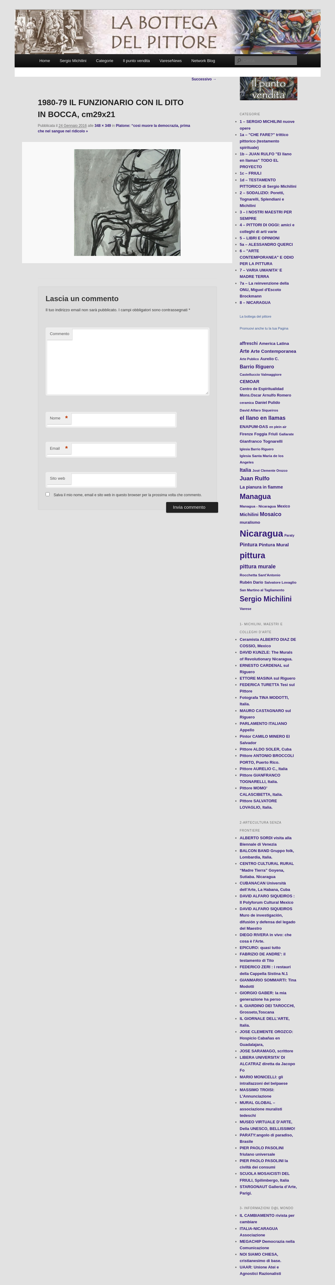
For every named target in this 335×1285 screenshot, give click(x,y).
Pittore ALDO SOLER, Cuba (266, 749)
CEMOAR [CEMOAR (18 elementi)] (249, 381)
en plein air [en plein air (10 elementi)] (277, 427)
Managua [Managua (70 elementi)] (255, 496)
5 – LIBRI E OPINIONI (260, 238)
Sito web (57, 478)
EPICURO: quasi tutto (260, 947)
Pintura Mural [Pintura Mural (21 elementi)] (274, 544)
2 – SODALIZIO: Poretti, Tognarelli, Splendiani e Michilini (262, 199)
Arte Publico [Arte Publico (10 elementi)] (249, 359)
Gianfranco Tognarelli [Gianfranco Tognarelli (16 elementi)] (261, 441)
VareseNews (170, 60)
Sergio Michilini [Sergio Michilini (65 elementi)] (266, 599)
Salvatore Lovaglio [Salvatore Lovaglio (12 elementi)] (280, 582)
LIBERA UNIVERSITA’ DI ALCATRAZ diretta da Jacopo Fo (267, 1064)
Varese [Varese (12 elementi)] (245, 609)
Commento (59, 333)
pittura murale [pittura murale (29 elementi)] (258, 566)
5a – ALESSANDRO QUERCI (266, 244)
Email (59, 448)
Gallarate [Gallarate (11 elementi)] (286, 434)
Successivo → (204, 79)
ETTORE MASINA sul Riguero (268, 678)
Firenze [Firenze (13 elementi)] (246, 434)
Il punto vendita (136, 60)
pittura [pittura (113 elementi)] (252, 555)
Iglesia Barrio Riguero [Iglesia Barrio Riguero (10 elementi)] (257, 449)
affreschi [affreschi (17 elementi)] (249, 343)
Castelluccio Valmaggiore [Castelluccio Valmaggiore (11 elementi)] (261, 374)
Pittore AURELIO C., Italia (264, 768)
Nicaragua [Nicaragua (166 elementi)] (261, 533)
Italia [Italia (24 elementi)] (245, 470)
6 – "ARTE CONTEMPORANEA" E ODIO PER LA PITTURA (267, 257)
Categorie (104, 60)
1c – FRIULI (251, 173)
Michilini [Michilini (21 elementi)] (249, 514)
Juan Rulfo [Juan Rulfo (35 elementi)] (255, 478)
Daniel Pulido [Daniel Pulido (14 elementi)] (267, 402)
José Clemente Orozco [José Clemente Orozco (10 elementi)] (270, 470)
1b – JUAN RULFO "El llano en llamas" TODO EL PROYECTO (266, 160)
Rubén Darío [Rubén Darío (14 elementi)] (251, 582)
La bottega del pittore (255, 316)
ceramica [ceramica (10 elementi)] (247, 402)
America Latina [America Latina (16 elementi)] (274, 343)
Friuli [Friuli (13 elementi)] (272, 434)
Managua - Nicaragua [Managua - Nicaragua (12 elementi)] (258, 506)
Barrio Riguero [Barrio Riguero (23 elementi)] (257, 366)
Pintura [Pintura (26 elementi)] (249, 545)
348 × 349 (103, 126)
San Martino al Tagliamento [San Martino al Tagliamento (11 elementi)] (262, 590)
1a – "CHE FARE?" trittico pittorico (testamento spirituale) (264, 141)
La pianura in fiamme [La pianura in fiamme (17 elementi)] (261, 487)
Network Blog (203, 60)
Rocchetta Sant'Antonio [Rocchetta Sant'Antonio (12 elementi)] (260, 575)
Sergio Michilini (73, 60)
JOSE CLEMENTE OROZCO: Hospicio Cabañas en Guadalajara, (266, 1038)
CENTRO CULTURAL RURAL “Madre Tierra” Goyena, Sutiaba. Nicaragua (267, 870)
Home (44, 60)
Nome (59, 418)
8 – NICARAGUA (255, 302)
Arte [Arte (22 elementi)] (244, 351)
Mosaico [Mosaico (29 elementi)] (270, 514)
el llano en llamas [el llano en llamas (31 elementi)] (263, 418)
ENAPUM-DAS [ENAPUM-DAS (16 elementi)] (254, 426)
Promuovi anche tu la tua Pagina (264, 328)
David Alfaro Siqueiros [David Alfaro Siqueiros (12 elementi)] (259, 410)
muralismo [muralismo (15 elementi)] (250, 522)
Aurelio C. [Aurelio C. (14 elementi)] (269, 358)
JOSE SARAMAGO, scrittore (266, 1051)
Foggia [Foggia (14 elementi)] (260, 434)
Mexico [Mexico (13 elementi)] (283, 506)
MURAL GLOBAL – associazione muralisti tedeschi (261, 1109)
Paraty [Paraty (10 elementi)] (290, 535)
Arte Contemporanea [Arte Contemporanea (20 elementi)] (273, 351)
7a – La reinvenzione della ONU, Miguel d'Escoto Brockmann (264, 289)
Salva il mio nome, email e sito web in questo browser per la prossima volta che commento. (128, 495)
